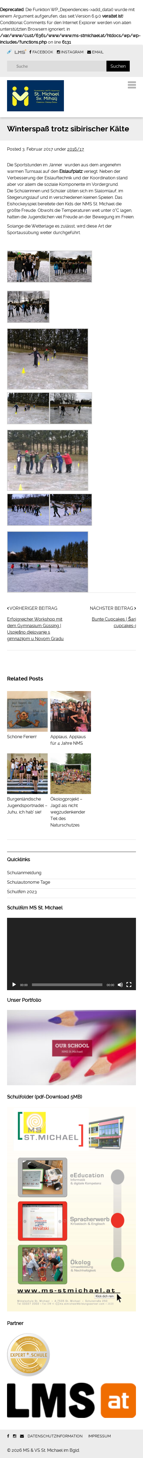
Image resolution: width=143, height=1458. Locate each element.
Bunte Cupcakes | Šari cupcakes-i (114, 622)
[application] (71, 954)
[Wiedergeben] (14, 984)
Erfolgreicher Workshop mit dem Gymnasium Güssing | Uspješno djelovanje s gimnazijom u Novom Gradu (35, 629)
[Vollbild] (129, 984)
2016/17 (75, 149)
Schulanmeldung (24, 872)
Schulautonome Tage (28, 882)
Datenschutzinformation (55, 1436)
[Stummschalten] (120, 984)
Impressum (99, 1436)
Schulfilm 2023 (22, 891)
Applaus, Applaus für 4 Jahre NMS (70, 737)
